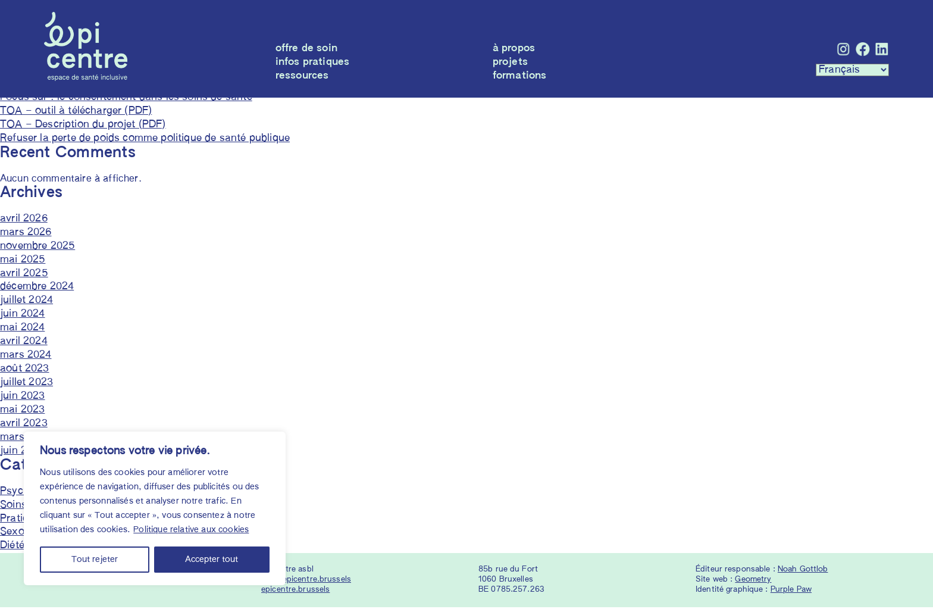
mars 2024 (26, 357)
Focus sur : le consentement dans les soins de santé (126, 98)
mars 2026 (26, 234)
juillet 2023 (26, 384)
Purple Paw (791, 591)
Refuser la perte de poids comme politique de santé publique (145, 140)
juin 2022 (22, 452)
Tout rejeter (94, 559)
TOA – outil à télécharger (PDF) (76, 112)
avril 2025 (24, 275)
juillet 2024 (26, 302)
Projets (510, 62)
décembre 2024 (37, 288)
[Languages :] (852, 70)
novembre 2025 (37, 247)
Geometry (753, 581)
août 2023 (24, 371)
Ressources (302, 76)
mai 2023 (22, 412)
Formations (520, 76)
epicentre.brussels (295, 591)
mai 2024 (22, 329)
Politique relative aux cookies (191, 530)
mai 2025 (22, 261)
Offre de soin (306, 48)
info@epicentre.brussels (306, 581)
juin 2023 (22, 398)
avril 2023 (24, 425)
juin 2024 (22, 316)
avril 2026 (24, 220)
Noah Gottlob (803, 571)
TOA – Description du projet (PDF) (83, 126)
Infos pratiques (312, 62)
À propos (514, 48)
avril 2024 (24, 343)
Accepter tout (211, 559)
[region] (155, 508)
